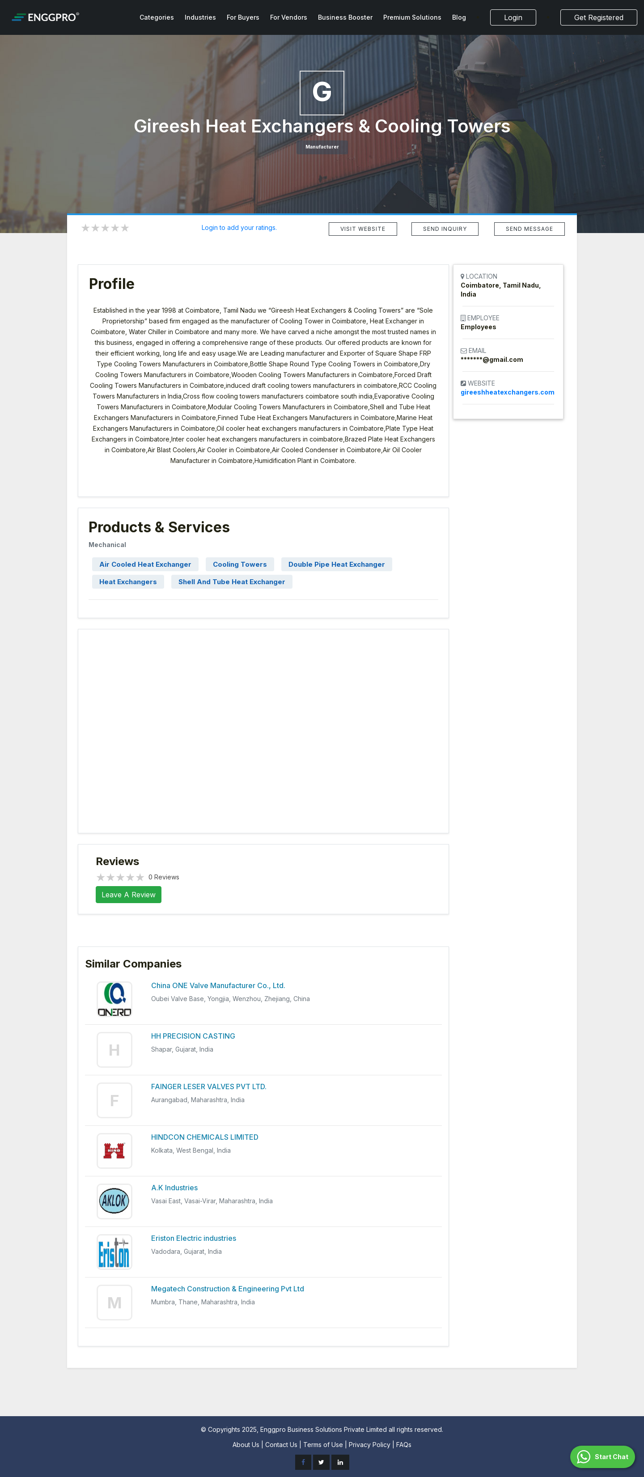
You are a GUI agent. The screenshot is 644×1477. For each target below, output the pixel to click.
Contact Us (281, 1444)
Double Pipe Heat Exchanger (336, 564)
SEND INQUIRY (445, 228)
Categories (157, 17)
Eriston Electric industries (193, 1238)
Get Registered (598, 17)
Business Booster (345, 17)
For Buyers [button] (243, 17)
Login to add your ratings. (239, 227)
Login (513, 17)
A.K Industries (174, 1187)
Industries (200, 17)
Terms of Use (323, 1444)
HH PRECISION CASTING (193, 1035)
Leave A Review (129, 894)
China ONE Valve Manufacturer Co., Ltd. (218, 985)
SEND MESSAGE (529, 228)
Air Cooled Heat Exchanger (145, 564)
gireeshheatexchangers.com (508, 392)
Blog (459, 17)
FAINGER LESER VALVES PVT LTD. (209, 1086)
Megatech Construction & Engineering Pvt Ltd (227, 1288)
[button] (602, 1457)
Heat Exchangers (128, 581)
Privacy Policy (369, 1444)
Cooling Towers (240, 564)
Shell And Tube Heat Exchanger (231, 581)
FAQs (403, 1444)
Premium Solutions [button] (412, 17)
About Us (246, 1444)
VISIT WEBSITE (363, 228)
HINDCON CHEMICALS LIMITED (204, 1137)
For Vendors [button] (288, 17)
